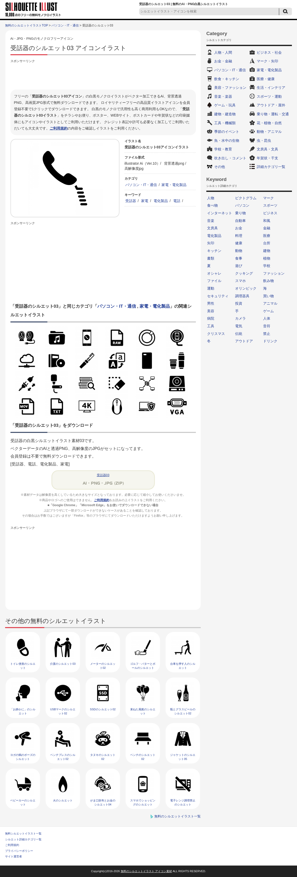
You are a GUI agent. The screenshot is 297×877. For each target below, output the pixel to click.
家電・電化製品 (173, 185)
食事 (238, 258)
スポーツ (270, 205)
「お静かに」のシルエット (22, 711)
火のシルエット (63, 800)
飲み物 (268, 281)
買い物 (268, 296)
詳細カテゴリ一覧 (271, 167)
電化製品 (161, 201)
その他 (219, 167)
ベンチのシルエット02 (142, 756)
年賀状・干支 (267, 158)
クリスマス (216, 334)
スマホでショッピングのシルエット (142, 802)
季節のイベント (226, 132)
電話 (176, 201)
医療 (266, 236)
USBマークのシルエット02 (63, 711)
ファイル (214, 281)
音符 (266, 326)
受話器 (130, 201)
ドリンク (270, 341)
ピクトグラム (245, 198)
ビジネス (270, 213)
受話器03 (103, 475)
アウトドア (244, 341)
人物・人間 (223, 52)
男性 (210, 303)
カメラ (240, 318)
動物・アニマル (269, 132)
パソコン (242, 205)
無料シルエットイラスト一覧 (23, 833)
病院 (210, 318)
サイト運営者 (13, 856)
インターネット (219, 213)
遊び (238, 266)
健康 (238, 243)
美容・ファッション (230, 88)
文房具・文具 (267, 149)
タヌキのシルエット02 (102, 756)
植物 (266, 258)
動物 (238, 251)
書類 (210, 258)
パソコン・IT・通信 (65, 25)
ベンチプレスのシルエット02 (62, 756)
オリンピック (245, 288)
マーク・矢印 (267, 61)
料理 (238, 236)
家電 (144, 201)
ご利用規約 (59, 128)
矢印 (210, 243)
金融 (266, 228)
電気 (238, 326)
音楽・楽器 (223, 96)
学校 (266, 266)
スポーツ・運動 (269, 96)
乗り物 (240, 213)
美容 (210, 311)
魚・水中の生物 (226, 140)
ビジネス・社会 (269, 52)
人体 (266, 318)
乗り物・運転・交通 (273, 114)
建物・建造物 (225, 114)
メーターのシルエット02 (102, 665)
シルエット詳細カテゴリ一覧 (23, 839)
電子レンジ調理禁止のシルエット (182, 802)
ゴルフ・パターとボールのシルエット (142, 665)
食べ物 (212, 205)
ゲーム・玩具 (225, 105)
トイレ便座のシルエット (22, 665)
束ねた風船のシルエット (142, 711)
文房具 (212, 228)
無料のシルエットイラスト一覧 (177, 816)
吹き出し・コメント (230, 158)
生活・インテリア (271, 88)
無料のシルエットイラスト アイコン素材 (146, 871)
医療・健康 (266, 79)
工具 (210, 326)
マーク (268, 198)
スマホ (240, 281)
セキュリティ (217, 296)
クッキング (244, 273)
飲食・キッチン (226, 79)
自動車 (240, 221)
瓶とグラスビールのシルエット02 (182, 711)
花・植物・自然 (269, 123)
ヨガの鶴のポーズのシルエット (22, 756)
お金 (238, 228)
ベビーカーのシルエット (22, 802)
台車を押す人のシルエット (182, 665)
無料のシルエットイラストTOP (26, 25)
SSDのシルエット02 (103, 709)
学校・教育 (223, 149)
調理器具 (242, 296)
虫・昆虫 (264, 140)
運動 (210, 288)
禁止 (266, 334)
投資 (238, 303)
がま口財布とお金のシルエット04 (102, 802)
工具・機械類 (225, 123)
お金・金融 (223, 61)
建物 (266, 251)
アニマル (270, 303)
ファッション (274, 273)
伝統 (238, 334)
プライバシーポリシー (19, 850)
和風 (266, 221)
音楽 (210, 221)
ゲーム (268, 311)
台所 (266, 243)
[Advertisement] (103, 75)
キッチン (214, 251)
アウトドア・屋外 (271, 105)
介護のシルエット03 (62, 663)
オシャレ (214, 273)
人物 (210, 198)
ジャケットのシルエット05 (182, 756)
